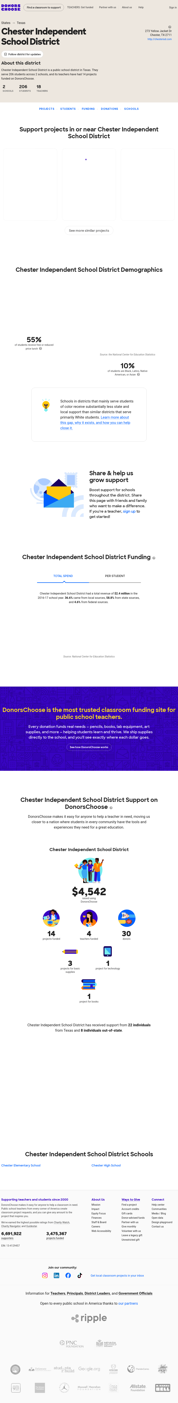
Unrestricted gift (130, 1239)
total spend (63, 576)
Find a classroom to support (44, 7)
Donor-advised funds (133, 1217)
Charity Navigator (10, 1226)
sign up (129, 511)
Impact (95, 1209)
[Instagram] (45, 1275)
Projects (46, 108)
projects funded (66, 1235)
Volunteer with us (131, 1231)
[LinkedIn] (56, 1275)
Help (141, 7)
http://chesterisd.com (160, 39)
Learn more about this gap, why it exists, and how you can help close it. (95, 422)
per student (115, 576)
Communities (159, 1209)
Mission (96, 1204)
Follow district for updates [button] (22, 54)
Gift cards (127, 1213)
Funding (88, 108)
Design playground (162, 1222)
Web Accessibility (101, 1231)
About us (127, 7)
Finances (97, 1217)
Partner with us (107, 7)
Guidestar (31, 1226)
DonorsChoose (10, 7)
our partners (128, 1303)
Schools (131, 108)
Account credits (130, 1209)
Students (68, 108)
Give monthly (129, 1226)
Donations (109, 108)
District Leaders (97, 1293)
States (5, 23)
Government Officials (136, 1293)
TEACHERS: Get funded (80, 7)
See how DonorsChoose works (89, 747)
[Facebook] (68, 1275)
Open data (157, 1217)
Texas (21, 23)
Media (155, 1213)
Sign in (173, 7)
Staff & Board (99, 1222)
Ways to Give (131, 1199)
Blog (163, 1213)
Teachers (57, 1293)
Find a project (129, 1204)
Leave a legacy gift (132, 1235)
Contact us (158, 1226)
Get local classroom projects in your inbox (117, 1275)
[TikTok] (80, 1275)
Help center (158, 1204)
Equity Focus (99, 1213)
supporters (21, 1235)
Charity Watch (61, 1222)
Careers (96, 1226)
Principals (75, 1293)
